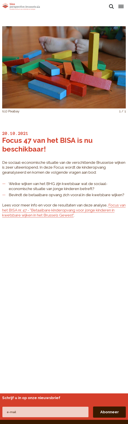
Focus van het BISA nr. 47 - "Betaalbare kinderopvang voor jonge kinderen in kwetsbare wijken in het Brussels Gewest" (64, 210)
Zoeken (111, 6)
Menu (120, 4)
